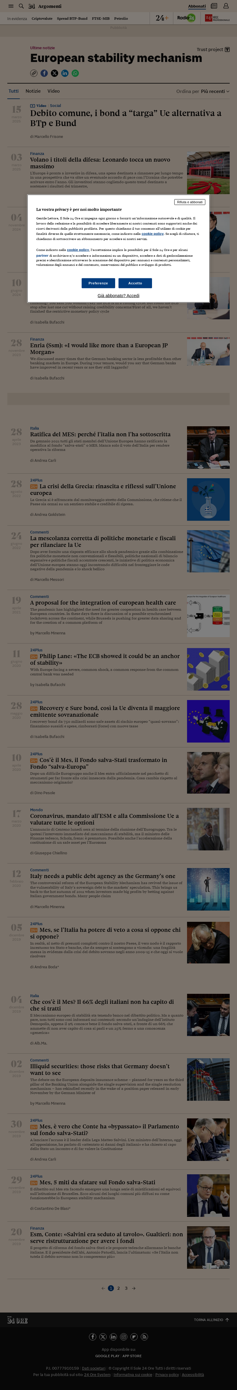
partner (42, 255)
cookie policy (153, 233)
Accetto (135, 283)
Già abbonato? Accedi (119, 295)
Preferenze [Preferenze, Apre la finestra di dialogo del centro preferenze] (98, 283)
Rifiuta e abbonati (190, 202)
